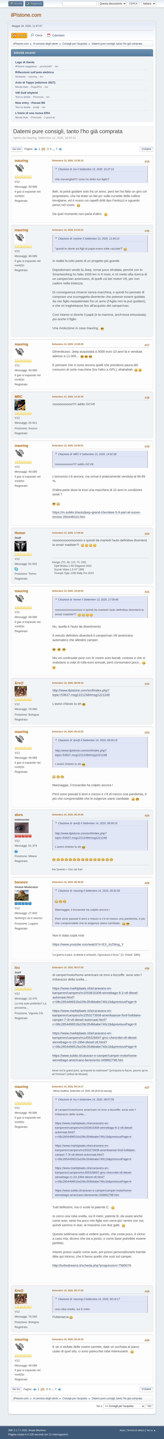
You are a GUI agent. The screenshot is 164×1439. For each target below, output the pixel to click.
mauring (21, 160)
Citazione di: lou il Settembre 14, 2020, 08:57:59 (86, 1099)
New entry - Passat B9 (30, 102)
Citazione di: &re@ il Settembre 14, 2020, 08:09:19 (87, 740)
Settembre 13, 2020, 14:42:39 (67, 396)
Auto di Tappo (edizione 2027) (35, 82)
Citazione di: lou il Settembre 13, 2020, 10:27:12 (86, 169)
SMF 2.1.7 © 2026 (17, 1430)
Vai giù (16, 149)
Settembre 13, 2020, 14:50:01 (67, 445)
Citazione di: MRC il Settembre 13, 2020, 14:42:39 (87, 454)
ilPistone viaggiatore (26, 66)
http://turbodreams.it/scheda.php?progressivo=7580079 (91, 1265)
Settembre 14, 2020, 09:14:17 (67, 1086)
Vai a (99, 1406)
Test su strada (22, 97)
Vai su (16, 1389)
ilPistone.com (26, 15)
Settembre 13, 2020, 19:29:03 (67, 591)
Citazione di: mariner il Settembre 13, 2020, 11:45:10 (88, 238)
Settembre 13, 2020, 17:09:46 (67, 533)
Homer (20, 533)
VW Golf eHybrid (26, 92)
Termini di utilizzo (136, 1430)
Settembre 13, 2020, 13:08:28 (67, 344)
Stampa (146, 149)
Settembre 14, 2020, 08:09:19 (67, 683)
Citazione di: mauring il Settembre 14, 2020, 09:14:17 (89, 1299)
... (54, 148)
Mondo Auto (21, 87)
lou (17, 967)
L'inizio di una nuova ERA (32, 113)
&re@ (19, 683)
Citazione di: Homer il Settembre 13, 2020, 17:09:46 (88, 599)
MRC (18, 397)
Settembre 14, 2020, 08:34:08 (67, 814)
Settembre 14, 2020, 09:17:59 (67, 1290)
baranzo (21, 882)
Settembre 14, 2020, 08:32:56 (67, 731)
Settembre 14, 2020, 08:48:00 (67, 882)
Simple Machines (37, 1430)
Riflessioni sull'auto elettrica (34, 72)
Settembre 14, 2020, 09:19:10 (67, 1339)
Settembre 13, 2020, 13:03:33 (67, 230)
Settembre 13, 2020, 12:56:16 (67, 160)
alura (19, 815)
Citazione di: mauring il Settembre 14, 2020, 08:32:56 (89, 890)
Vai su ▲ (151, 1430)
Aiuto (122, 1430)
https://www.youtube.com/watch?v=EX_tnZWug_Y (88, 944)
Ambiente (20, 76)
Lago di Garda (24, 62)
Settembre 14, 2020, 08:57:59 (67, 967)
